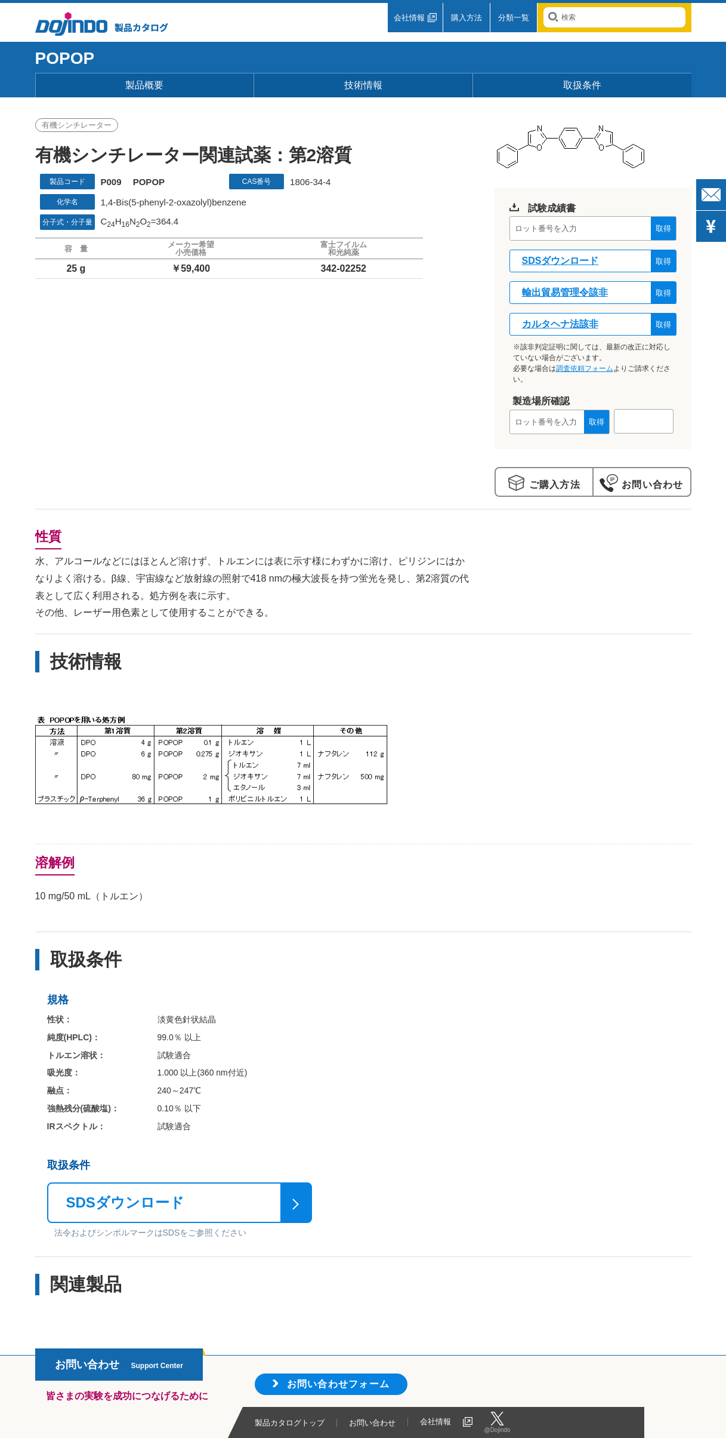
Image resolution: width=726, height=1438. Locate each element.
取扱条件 (582, 85)
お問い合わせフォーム (338, 1384)
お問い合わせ (650, 485)
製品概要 (144, 85)
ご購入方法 (553, 485)
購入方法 (466, 17)
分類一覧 (513, 17)
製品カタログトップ (290, 1423)
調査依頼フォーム (584, 368)
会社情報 (409, 17)
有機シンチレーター (77, 125)
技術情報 (363, 85)
